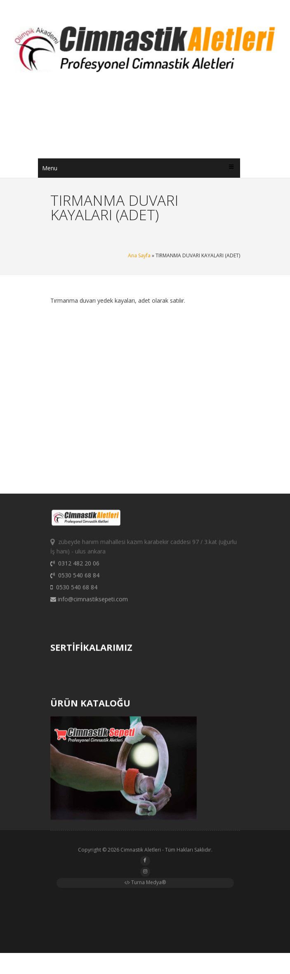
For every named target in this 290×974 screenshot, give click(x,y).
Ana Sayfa (139, 255)
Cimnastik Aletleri (140, 851)
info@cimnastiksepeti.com (89, 603)
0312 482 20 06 (74, 567)
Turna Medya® (145, 883)
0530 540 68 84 (74, 579)
